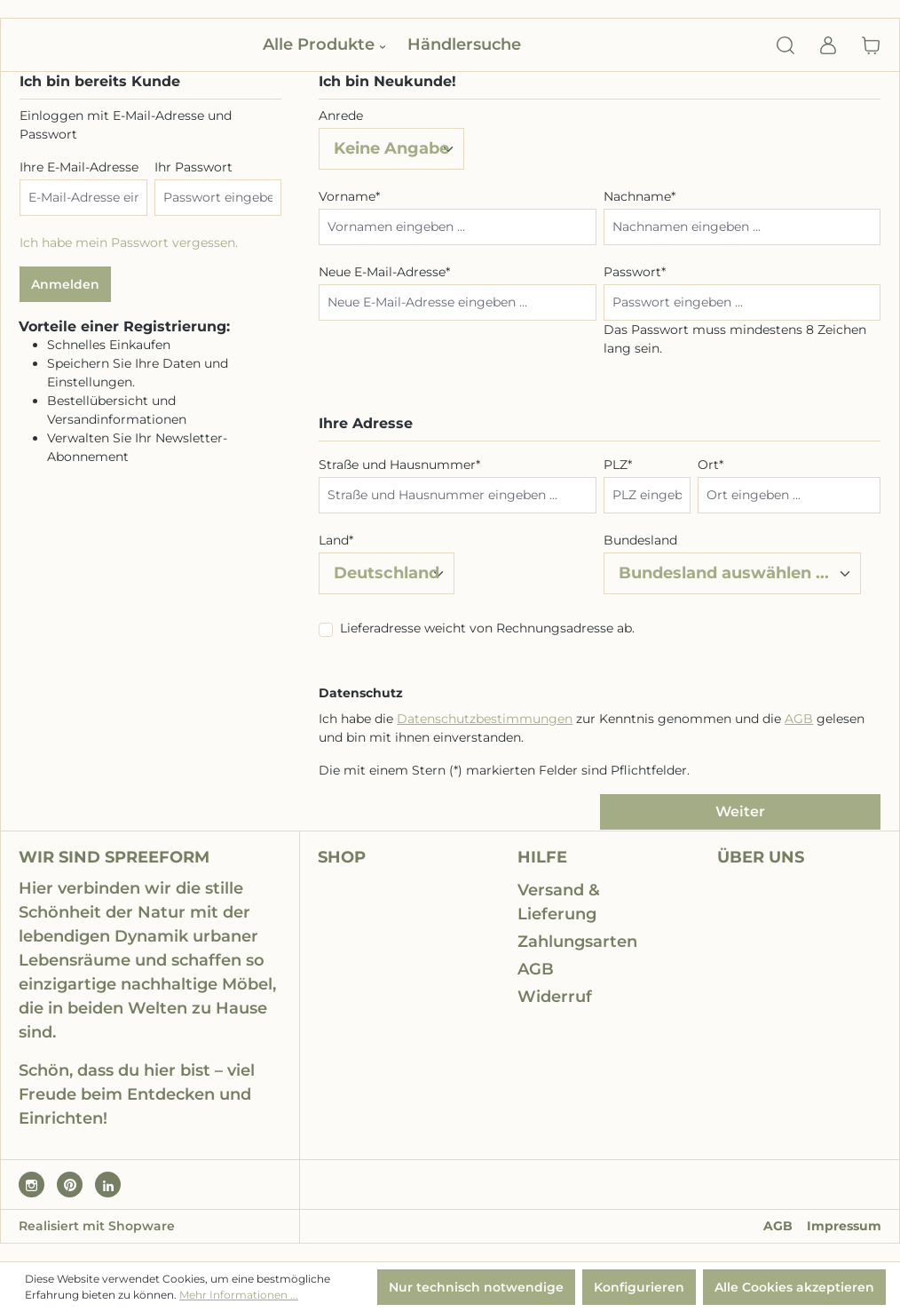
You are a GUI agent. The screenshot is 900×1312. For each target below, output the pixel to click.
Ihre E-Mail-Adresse (79, 167)
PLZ (618, 465)
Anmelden (65, 284)
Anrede (341, 115)
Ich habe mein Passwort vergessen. (129, 242)
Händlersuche (464, 44)
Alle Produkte (324, 44)
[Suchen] (785, 45)
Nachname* (639, 196)
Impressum (844, 1226)
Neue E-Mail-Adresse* (384, 272)
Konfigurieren (639, 1287)
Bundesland (640, 540)
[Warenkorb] (865, 45)
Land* (336, 540)
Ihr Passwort (193, 167)
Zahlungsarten (577, 941)
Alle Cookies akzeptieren (794, 1287)
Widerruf (554, 996)
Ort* (710, 465)
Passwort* (635, 272)
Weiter (740, 811)
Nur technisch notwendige (476, 1287)
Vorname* (349, 196)
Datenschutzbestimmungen (484, 719)
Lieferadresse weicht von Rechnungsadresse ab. (487, 628)
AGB (799, 719)
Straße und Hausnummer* (399, 465)
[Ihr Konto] (828, 45)
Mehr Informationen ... (238, 1294)
